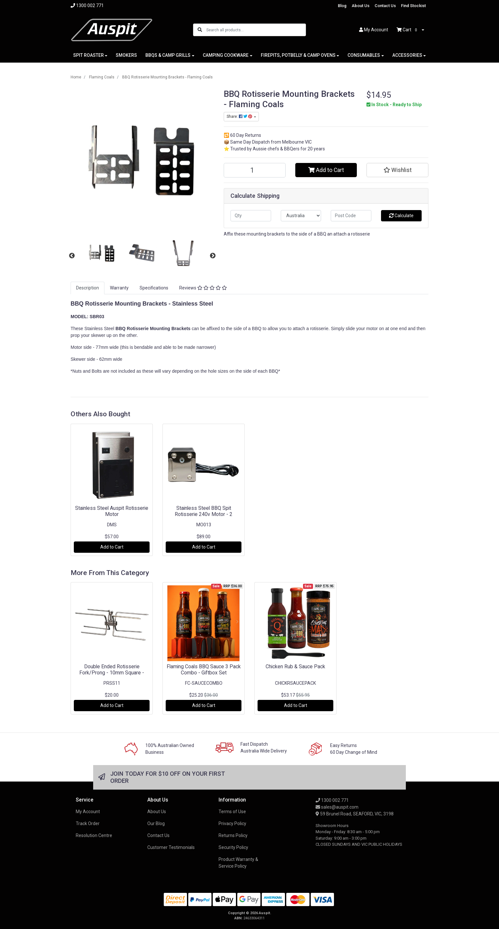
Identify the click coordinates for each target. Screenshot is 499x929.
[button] (397, 170)
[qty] (250, 215)
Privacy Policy (232, 823)
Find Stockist (413, 5)
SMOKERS (126, 55)
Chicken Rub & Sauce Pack (295, 666)
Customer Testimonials (171, 847)
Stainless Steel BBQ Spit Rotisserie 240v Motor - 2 (203, 511)
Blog (342, 5)
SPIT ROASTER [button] (88, 55)
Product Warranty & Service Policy (238, 863)
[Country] (301, 215)
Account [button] (373, 29)
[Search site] (199, 29)
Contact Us (385, 5)
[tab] (87, 288)
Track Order (88, 823)
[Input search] (255, 29)
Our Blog (156, 823)
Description (87, 287)
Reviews (203, 287)
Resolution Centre (94, 835)
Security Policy (233, 847)
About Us (360, 5)
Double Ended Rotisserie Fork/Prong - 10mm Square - (111, 669)
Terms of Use (232, 811)
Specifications (154, 287)
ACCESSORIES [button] (407, 55)
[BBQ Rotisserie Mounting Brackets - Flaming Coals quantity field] (255, 170)
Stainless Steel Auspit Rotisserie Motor (111, 511)
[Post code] (351, 215)
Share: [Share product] (240, 116)
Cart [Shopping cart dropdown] (408, 30)
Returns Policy (233, 835)
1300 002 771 (332, 800)
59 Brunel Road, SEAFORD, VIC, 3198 (355, 813)
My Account (88, 811)
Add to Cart (326, 170)
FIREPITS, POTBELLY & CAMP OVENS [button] (298, 55)
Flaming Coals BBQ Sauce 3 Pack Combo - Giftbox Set (204, 669)
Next (213, 256)
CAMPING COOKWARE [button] (226, 55)
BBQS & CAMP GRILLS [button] (168, 55)
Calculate (401, 215)
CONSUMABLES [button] (363, 55)
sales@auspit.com (337, 807)
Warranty (119, 287)
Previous (72, 256)
